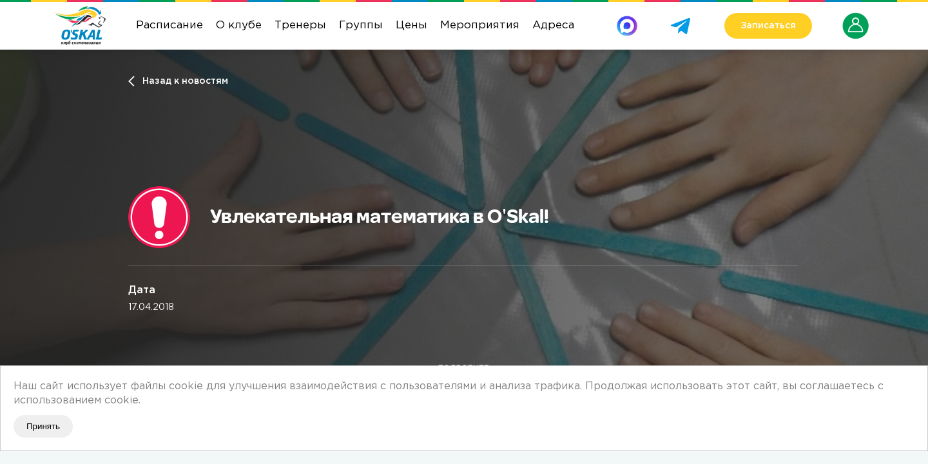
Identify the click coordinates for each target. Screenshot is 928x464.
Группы (361, 25)
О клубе (239, 25)
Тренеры (300, 25)
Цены (411, 25)
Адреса (553, 25)
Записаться (768, 26)
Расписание (169, 25)
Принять (43, 426)
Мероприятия (479, 25)
